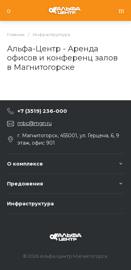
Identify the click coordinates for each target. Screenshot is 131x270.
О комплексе (25, 164)
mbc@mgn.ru (34, 123)
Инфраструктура (30, 203)
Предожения (25, 184)
